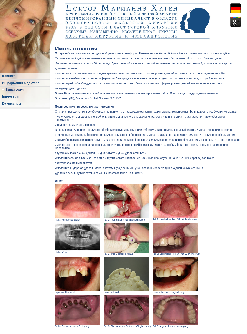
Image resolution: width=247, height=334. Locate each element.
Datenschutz (11, 103)
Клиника (8, 76)
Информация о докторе (20, 83)
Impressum (10, 96)
